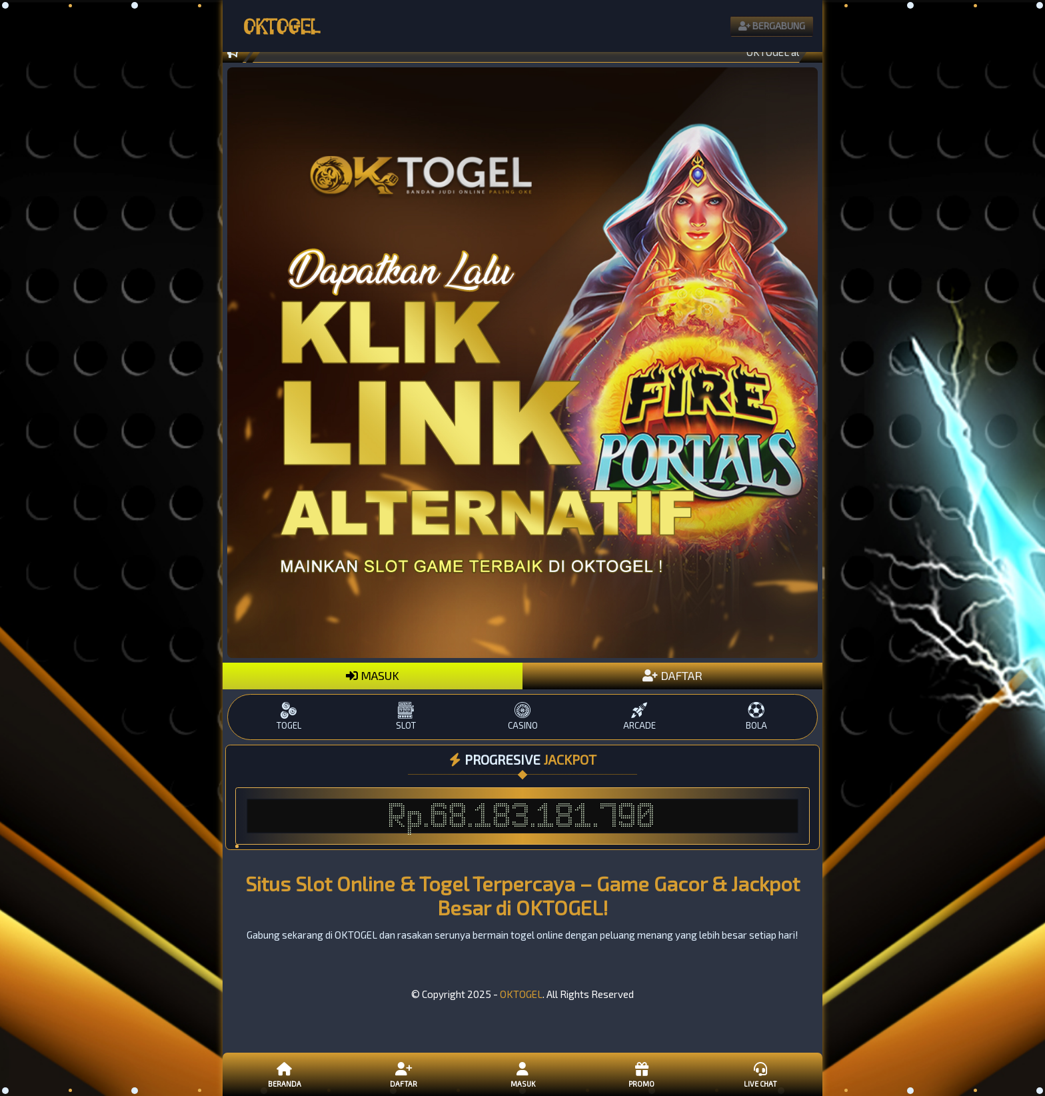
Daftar (403, 1074)
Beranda (284, 1074)
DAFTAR (672, 675)
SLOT (405, 716)
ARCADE (639, 716)
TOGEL (289, 716)
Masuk (522, 1074)
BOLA (756, 716)
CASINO (522, 716)
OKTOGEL (521, 994)
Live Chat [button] (760, 1074)
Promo (641, 1074)
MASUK (372, 675)
